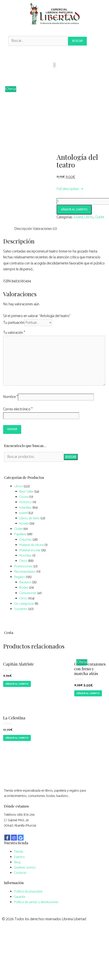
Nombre (10, 410)
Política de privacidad (28, 904)
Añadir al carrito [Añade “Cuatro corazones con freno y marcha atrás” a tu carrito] (88, 707)
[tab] (23, 242)
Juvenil (78, 231)
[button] (54, 65)
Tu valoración (14, 346)
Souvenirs (20, 622)
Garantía (19, 910)
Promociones (23, 579)
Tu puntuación (13, 336)
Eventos (19, 870)
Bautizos (25, 595)
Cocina (23, 510)
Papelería (20, 547)
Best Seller (26, 505)
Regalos (19, 590)
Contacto (20, 886)
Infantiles (25, 521)
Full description (68, 202)
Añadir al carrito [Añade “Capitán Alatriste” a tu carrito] (16, 697)
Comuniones (28, 606)
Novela (24, 537)
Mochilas (25, 569)
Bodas (23, 601)
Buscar (70, 470)
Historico (25, 515)
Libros (88, 231)
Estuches (25, 553)
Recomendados (25, 585)
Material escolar (29, 563)
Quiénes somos (25, 881)
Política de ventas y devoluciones (36, 915)
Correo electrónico (18, 423)
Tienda (18, 865)
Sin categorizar (24, 617)
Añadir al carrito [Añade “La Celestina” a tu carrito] (16, 751)
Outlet (99, 231)
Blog (17, 875)
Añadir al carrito (74, 222)
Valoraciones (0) (45, 242)
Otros (23, 574)
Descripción (23, 242)
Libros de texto (29, 531)
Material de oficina (31, 558)
